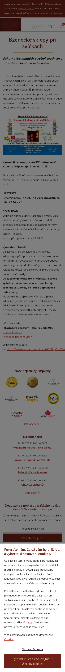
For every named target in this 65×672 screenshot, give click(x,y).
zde (30, 622)
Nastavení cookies (32, 649)
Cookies (9, 639)
